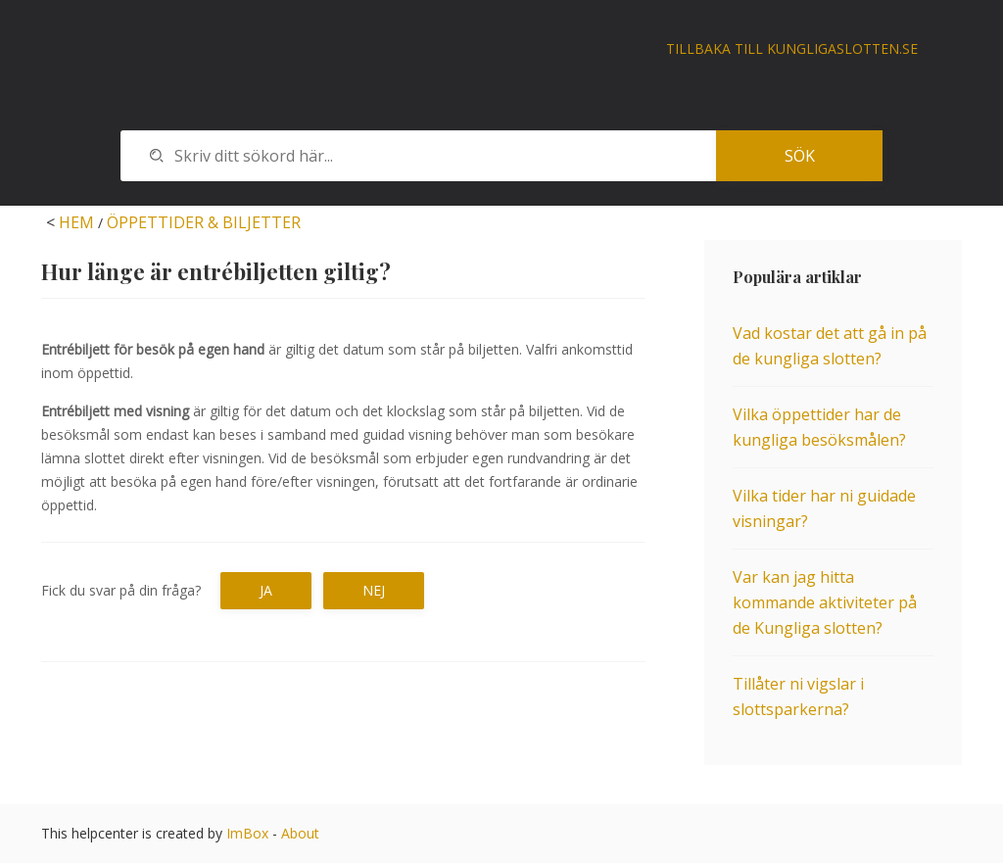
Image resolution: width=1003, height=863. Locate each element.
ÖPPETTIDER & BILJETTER (204, 222)
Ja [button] (266, 590)
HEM (76, 222)
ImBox (247, 833)
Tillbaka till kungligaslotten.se (792, 48)
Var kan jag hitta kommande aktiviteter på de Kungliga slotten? (825, 602)
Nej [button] (373, 590)
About (300, 833)
